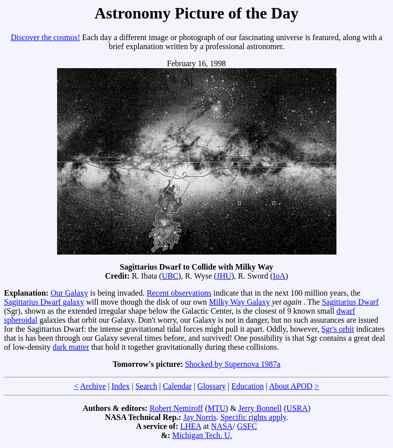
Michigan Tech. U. (202, 435)
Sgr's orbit (337, 329)
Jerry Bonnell (260, 408)
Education (247, 386)
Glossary (211, 386)
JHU (224, 276)
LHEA (190, 426)
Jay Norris (199, 417)
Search (146, 386)
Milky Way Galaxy (239, 302)
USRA (297, 408)
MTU (217, 408)
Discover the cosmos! (45, 37)
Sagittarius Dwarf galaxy (44, 302)
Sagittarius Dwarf (350, 302)
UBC (170, 276)
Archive (93, 386)
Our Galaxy (69, 293)
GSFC (247, 426)
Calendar (177, 386)
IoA (279, 276)
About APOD (290, 386)
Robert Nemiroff (176, 408)
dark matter (71, 347)
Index (121, 386)
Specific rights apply (253, 417)
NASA (222, 426)
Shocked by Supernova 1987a (232, 364)
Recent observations (179, 293)
